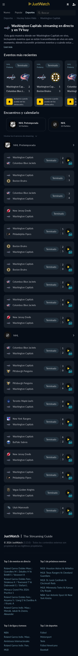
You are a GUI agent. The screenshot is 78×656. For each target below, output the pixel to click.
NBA (6, 632)
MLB (6, 649)
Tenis (42, 641)
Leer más (8, 47)
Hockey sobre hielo (26, 18)
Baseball (44, 649)
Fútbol (43, 632)
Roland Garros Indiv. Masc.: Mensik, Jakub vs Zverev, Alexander (17, 610)
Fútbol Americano (49, 645)
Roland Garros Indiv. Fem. (16, 645)
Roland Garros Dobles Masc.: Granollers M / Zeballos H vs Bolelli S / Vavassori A (18, 571)
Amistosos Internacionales (16, 641)
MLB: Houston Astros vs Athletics (56, 568)
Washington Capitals (50, 18)
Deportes (8, 18)
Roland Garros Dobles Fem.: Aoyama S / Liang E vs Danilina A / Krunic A (20, 600)
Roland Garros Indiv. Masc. (17, 637)
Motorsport (46, 637)
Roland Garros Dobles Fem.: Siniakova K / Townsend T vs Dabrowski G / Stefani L (18, 582)
